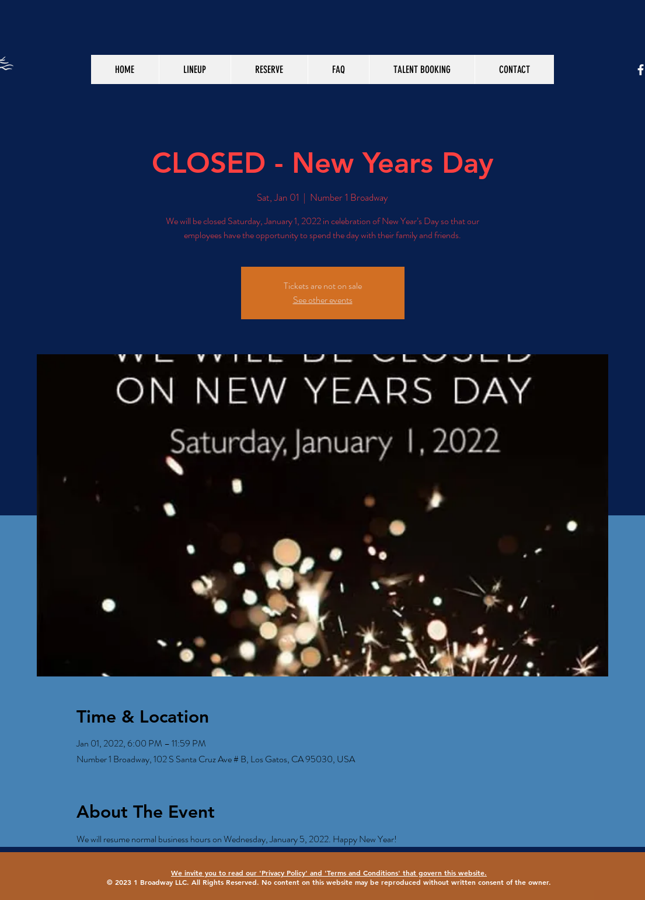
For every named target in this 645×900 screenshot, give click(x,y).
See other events (323, 299)
